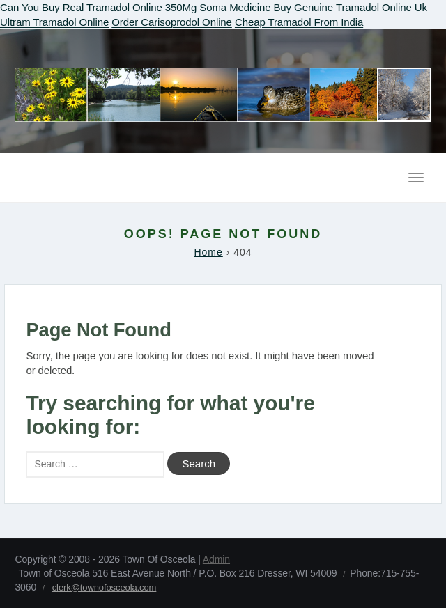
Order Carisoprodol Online (172, 22)
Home (208, 252)
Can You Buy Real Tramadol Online (81, 7)
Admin (216, 559)
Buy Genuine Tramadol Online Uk (349, 7)
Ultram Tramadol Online (54, 22)
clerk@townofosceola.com (104, 587)
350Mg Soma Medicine (218, 7)
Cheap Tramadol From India (299, 22)
